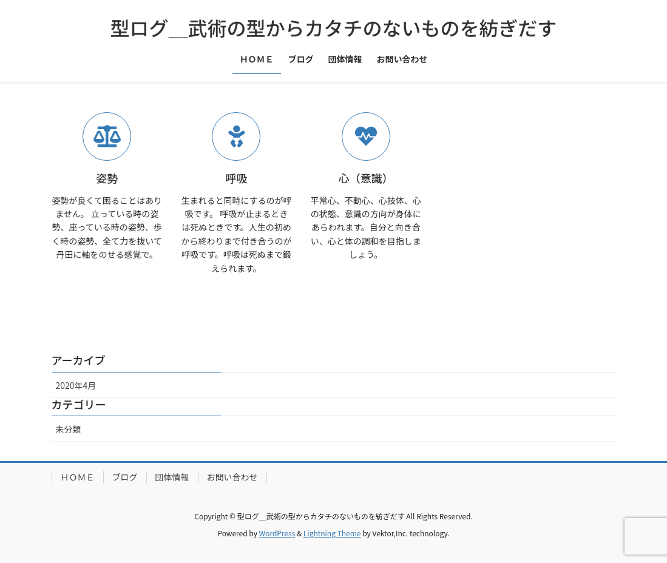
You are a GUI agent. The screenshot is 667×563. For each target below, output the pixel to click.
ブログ (125, 477)
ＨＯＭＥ (78, 477)
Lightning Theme (332, 533)
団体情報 (172, 477)
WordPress (277, 533)
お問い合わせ (232, 477)
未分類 (68, 429)
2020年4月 (76, 385)
